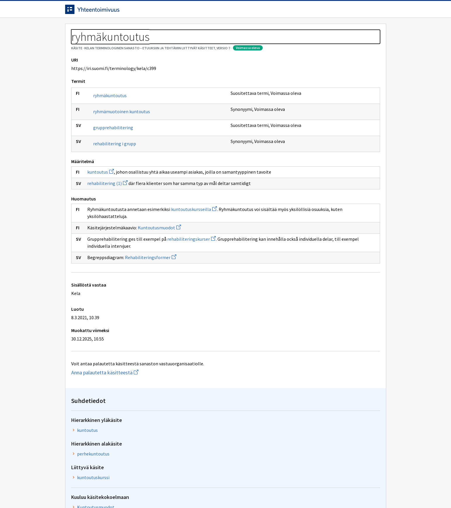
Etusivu (75, 29)
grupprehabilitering (113, 154)
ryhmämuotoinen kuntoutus (121, 138)
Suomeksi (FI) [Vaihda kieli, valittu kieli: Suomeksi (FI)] (274, 11)
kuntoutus (100, 198)
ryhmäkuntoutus (110, 122)
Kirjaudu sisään (362, 11)
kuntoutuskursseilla (194, 243)
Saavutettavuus (179, 491)
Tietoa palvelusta (149, 29)
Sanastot (74, 44)
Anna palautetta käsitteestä (116, 406)
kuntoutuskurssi (326, 140)
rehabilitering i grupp (114, 170)
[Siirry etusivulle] (111, 11)
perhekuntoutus (326, 116)
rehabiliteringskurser (191, 272)
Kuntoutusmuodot (159, 261)
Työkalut (107, 29)
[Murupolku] (225, 43)
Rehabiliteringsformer (150, 291)
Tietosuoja (132, 491)
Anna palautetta (85, 491)
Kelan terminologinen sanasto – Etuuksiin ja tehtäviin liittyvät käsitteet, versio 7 (171, 44)
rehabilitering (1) (107, 217)
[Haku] (241, 11)
